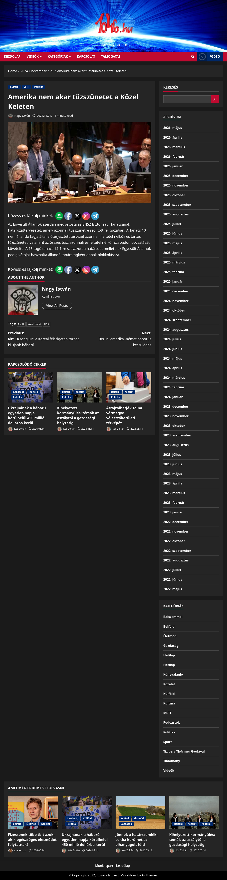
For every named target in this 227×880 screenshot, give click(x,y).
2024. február (173, 387)
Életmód (169, 636)
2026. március (174, 147)
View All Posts (57, 305)
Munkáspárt (104, 865)
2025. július (172, 224)
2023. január (173, 512)
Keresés (170, 87)
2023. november (175, 416)
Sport (167, 742)
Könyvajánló (173, 674)
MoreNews (128, 875)
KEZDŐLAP (12, 56)
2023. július (172, 454)
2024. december (175, 291)
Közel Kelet (34, 324)
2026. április (172, 137)
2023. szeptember (177, 435)
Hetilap (169, 655)
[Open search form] (192, 56)
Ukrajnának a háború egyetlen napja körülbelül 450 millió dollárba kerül (27, 416)
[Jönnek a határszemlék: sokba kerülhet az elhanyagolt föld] (140, 812)
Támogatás (110, 56)
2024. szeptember (177, 320)
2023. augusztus (176, 445)
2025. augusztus (176, 214)
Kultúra (169, 703)
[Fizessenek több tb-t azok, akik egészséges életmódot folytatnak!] (33, 812)
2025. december (175, 176)
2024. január (173, 397)
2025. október (174, 195)
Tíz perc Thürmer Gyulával (184, 751)
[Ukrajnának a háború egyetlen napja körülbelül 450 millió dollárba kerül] (30, 388)
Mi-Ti (26, 87)
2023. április (172, 483)
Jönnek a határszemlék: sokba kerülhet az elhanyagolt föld (137, 839)
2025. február (173, 272)
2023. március (174, 493)
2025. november (175, 185)
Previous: (44, 339)
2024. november (175, 301)
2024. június (172, 349)
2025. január (173, 281)
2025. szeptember (177, 204)
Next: (115, 339)
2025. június (172, 233)
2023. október (174, 425)
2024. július (172, 339)
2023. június (172, 464)
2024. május (172, 358)
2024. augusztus (176, 329)
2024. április (172, 368)
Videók (33, 56)
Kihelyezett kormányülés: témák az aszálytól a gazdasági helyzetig (78, 416)
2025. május (172, 243)
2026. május (172, 127)
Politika (38, 87)
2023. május (172, 474)
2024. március (174, 377)
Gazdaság (18, 392)
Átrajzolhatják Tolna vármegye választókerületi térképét (124, 416)
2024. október (174, 310)
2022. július (172, 570)
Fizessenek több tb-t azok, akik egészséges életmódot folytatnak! (32, 839)
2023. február (173, 502)
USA (46, 324)
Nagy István (19, 115)
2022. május (172, 589)
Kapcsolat (86, 56)
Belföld (66, 392)
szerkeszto (17, 850)
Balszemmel (172, 617)
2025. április (172, 253)
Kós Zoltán (17, 429)
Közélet (79, 392)
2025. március (174, 262)
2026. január (173, 166)
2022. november (175, 531)
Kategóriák (58, 56)
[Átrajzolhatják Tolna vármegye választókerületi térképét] (128, 388)
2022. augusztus (176, 560)
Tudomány (171, 761)
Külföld (14, 87)
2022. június (172, 579)
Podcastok (171, 722)
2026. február (173, 156)
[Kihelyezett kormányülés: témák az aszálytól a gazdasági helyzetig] (79, 388)
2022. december (175, 522)
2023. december (175, 406)
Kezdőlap (123, 865)
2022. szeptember (177, 551)
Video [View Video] (208, 56)
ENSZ (21, 324)
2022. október (174, 541)
